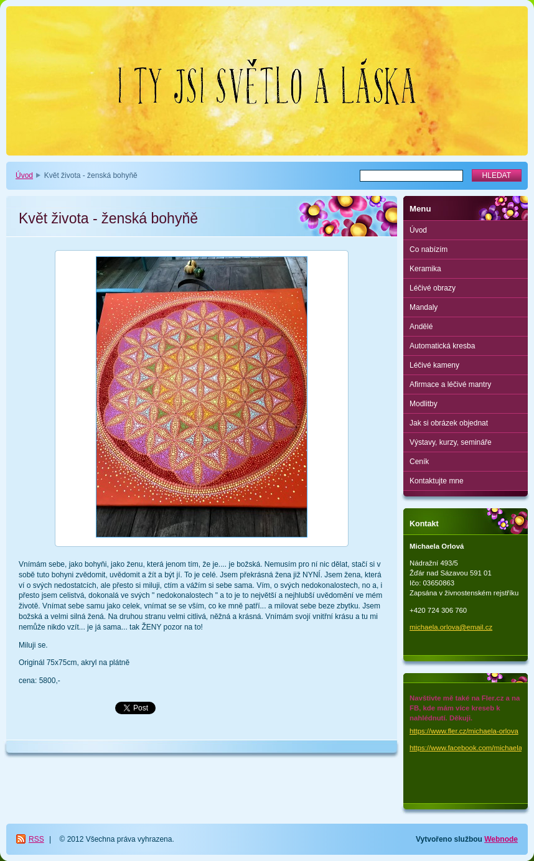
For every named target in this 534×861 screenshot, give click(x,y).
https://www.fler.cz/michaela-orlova (464, 731)
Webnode (501, 839)
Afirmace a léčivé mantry (450, 384)
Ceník (419, 461)
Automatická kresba (442, 346)
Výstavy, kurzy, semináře (451, 442)
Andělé (421, 326)
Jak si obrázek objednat (449, 423)
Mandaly (424, 307)
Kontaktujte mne (437, 481)
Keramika (425, 268)
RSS (36, 839)
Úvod (24, 175)
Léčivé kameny (434, 365)
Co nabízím (428, 249)
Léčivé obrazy (433, 288)
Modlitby (424, 403)
